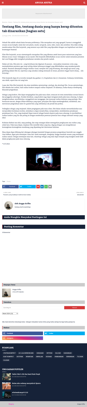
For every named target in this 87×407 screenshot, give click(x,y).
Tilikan (80, 356)
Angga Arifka (7, 35)
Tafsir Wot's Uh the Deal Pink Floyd (26, 374)
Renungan (70, 356)
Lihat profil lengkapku (18, 292)
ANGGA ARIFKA (43, 3)
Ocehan (49, 356)
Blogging (11, 404)
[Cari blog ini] (33, 307)
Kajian (58, 353)
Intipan (49, 353)
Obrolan (39, 356)
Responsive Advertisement (43, 13)
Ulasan (10, 22)
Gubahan (40, 353)
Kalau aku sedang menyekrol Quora (26, 383)
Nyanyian (29, 356)
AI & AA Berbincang (26, 353)
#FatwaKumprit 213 (20, 393)
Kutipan (20, 356)
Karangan (68, 353)
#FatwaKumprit (9, 353)
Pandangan (59, 356)
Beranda (4, 22)
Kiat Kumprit (8, 356)
